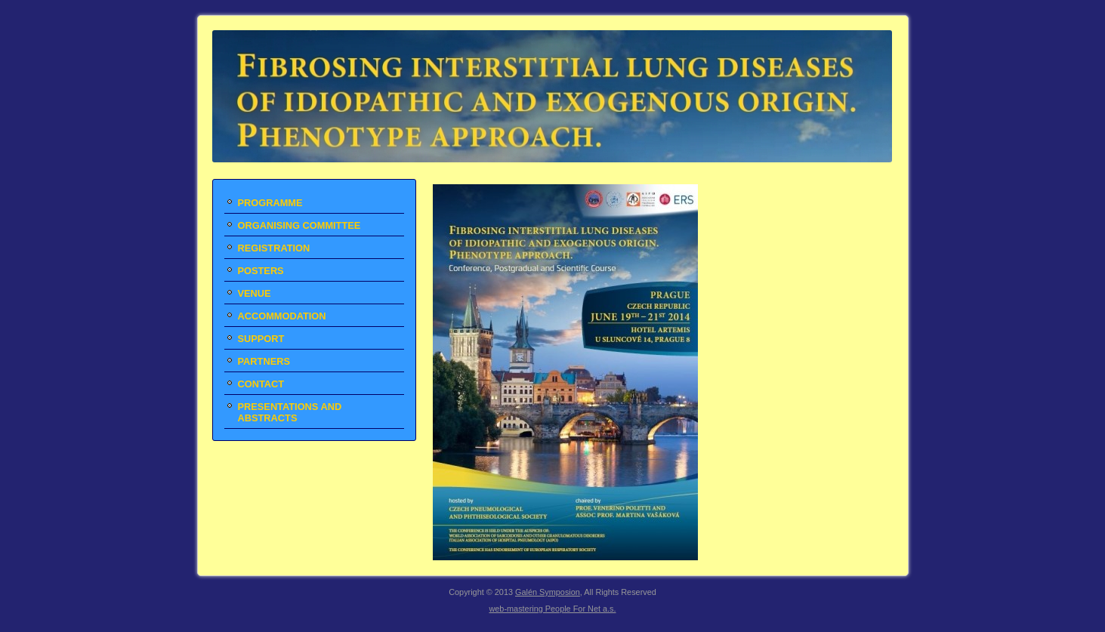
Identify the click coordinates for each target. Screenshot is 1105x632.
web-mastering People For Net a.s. (552, 608)
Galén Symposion (547, 592)
